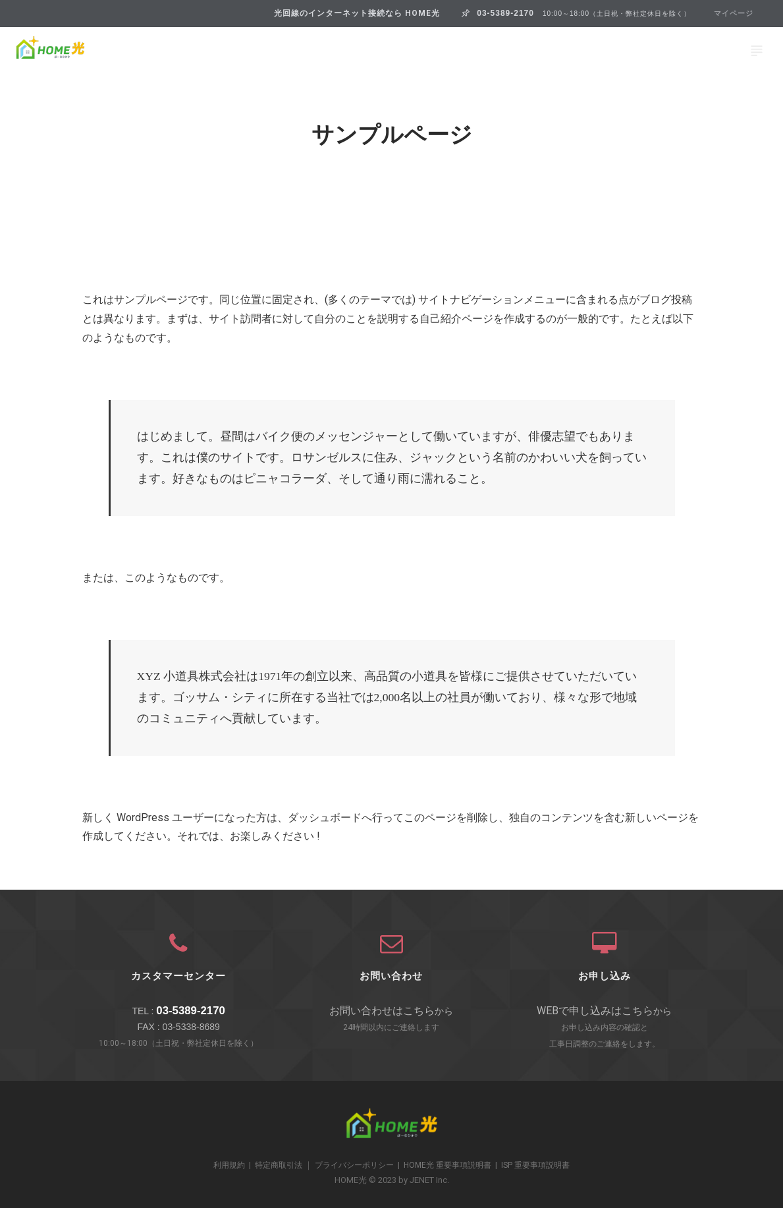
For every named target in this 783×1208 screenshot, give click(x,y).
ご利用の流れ (579, 50)
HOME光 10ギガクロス (347, 50)
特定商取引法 (278, 1165)
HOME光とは (111, 50)
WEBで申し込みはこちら (595, 1010)
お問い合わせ (671, 50)
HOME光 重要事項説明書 (447, 1165)
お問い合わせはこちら (382, 1010)
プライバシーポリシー (354, 1165)
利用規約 (229, 1165)
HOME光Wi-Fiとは (474, 50)
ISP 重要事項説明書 (535, 1165)
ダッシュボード (325, 817)
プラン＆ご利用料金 (218, 50)
